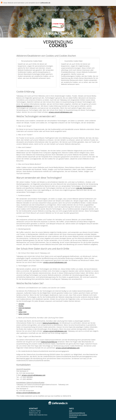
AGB (70, 411)
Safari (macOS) (24, 314)
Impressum (80, 10)
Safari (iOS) (22, 312)
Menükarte (38, 10)
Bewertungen (52, 10)
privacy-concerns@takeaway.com (60, 112)
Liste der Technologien (84, 188)
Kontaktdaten (66, 10)
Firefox (21, 306)
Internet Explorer (25, 308)
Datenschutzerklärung (24, 106)
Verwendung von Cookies (78, 415)
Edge (20, 310)
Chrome (21, 304)
